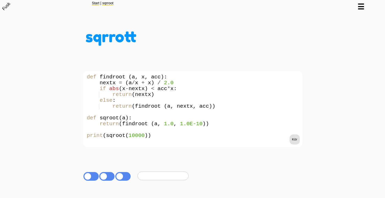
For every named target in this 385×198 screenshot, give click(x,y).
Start (96, 3)
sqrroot (108, 3)
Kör (294, 155)
